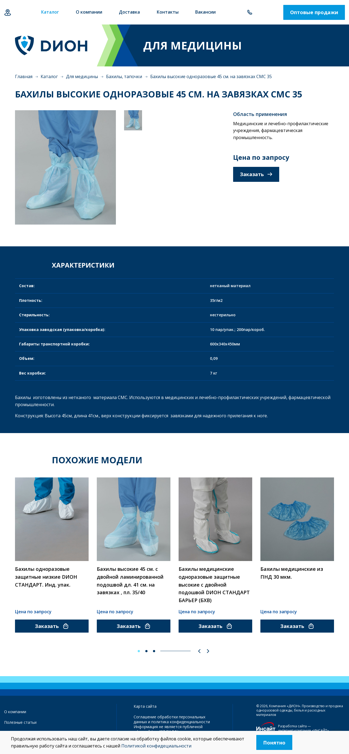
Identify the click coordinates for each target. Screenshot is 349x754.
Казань (7, 12)
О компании (15, 711)
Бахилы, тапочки (124, 76)
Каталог (49, 76)
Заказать (256, 174)
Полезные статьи (20, 722)
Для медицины (82, 76)
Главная (23, 76)
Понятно (274, 742)
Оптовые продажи (314, 12)
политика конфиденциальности (180, 721)
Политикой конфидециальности (156, 746)
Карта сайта (145, 706)
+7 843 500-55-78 (249, 12)
